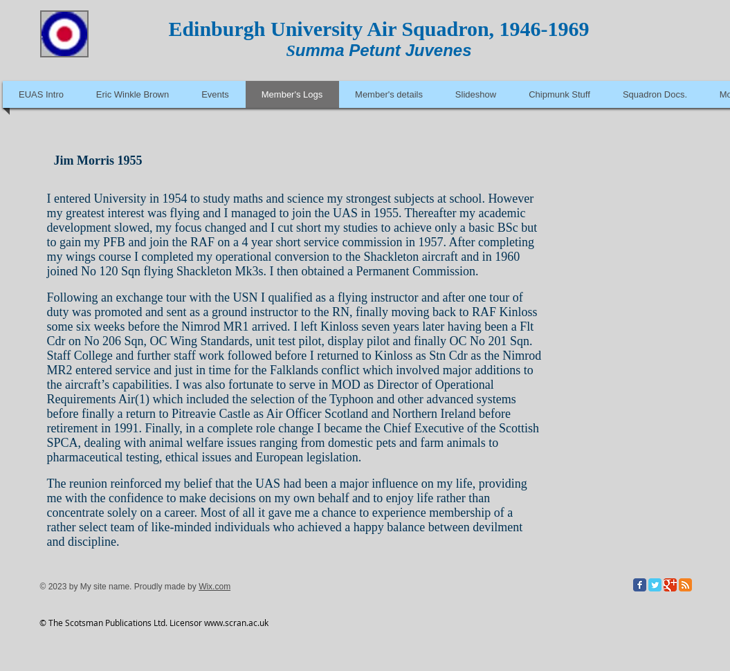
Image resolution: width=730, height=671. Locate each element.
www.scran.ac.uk (236, 622)
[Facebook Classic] (639, 584)
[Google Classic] (670, 584)
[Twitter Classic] (654, 584)
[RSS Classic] (685, 584)
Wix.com (214, 586)
